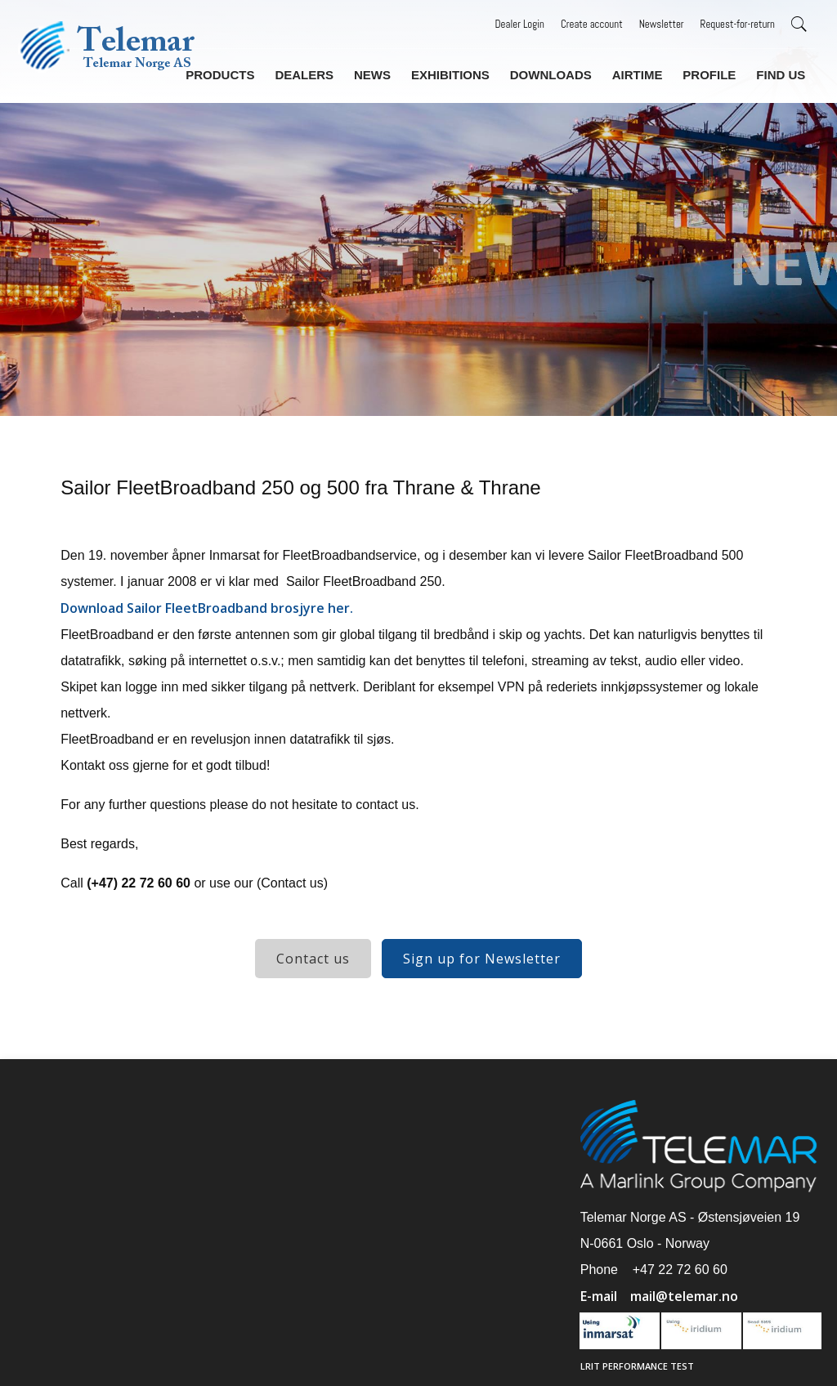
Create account (592, 24)
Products (235, 72)
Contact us (313, 959)
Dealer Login (519, 24)
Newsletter (661, 24)
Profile (712, 72)
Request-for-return (737, 24)
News (383, 72)
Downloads (557, 72)
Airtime (641, 72)
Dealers (317, 72)
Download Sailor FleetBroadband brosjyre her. (206, 608)
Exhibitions (459, 72)
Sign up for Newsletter (482, 959)
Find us (781, 72)
